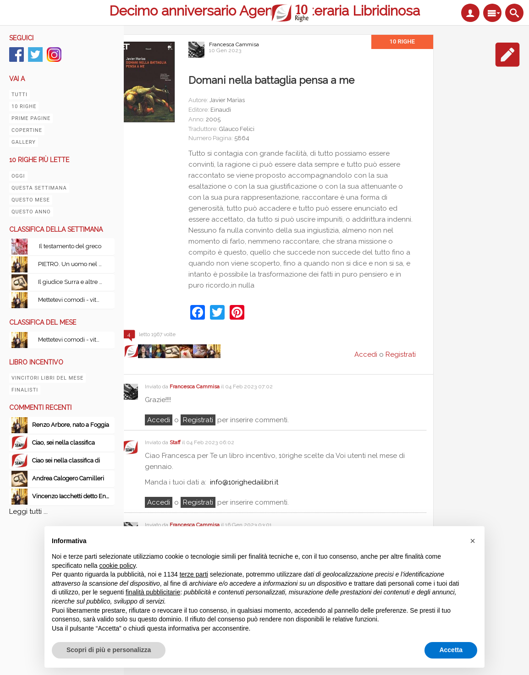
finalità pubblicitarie (153, 592)
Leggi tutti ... (28, 511)
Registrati (401, 354)
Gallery (23, 142)
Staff (175, 442)
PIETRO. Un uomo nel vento (72, 264)
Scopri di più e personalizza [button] (108, 649)
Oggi (18, 176)
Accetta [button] (451, 649)
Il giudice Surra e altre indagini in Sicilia (72, 281)
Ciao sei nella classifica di (66, 460)
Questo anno (31, 212)
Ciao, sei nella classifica (63, 442)
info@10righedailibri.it (244, 482)
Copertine (26, 130)
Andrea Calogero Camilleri (68, 478)
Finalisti (24, 390)
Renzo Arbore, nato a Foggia (70, 424)
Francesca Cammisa (234, 44)
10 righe (23, 106)
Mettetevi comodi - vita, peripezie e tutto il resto (72, 299)
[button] (472, 540)
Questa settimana (39, 188)
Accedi (158, 420)
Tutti (19, 95)
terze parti (194, 574)
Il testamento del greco (70, 246)
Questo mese (30, 200)
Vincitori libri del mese (47, 378)
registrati (198, 420)
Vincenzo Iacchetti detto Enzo (72, 496)
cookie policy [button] (117, 565)
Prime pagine (30, 118)
